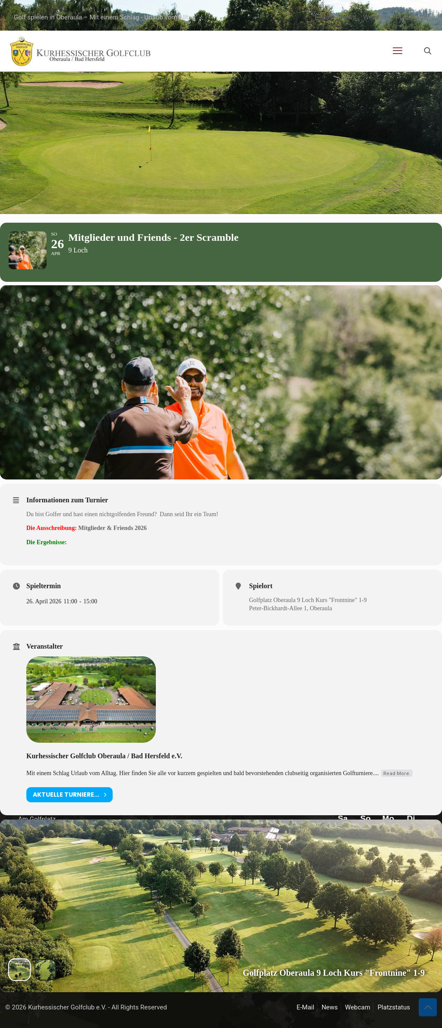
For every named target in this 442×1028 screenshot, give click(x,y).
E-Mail (323, 17)
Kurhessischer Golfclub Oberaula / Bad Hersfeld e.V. (104, 774)
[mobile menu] (397, 51)
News (348, 17)
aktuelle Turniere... (69, 813)
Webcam (375, 17)
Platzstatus (412, 17)
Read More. (396, 791)
